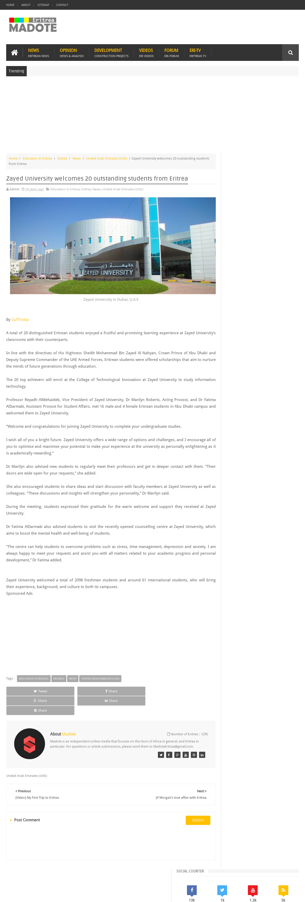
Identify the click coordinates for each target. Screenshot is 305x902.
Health (218, 427)
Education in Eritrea (37, 158)
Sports (270, 427)
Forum (171, 51)
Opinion (72, 51)
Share (63, 690)
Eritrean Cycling (280, 410)
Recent (225, 375)
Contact (62, 5)
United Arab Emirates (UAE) (106, 158)
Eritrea (62, 158)
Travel (82, 868)
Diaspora (59, 868)
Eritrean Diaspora (226, 419)
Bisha (233, 410)
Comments (255, 375)
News (38, 51)
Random (284, 375)
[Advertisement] (152, 117)
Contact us (285, 868)
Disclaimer (291, 894)
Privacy (276, 894)
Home (10, 5)
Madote (46, 894)
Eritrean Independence (261, 419)
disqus (181, 805)
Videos (146, 51)
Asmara (219, 410)
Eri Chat (170, 868)
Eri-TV (198, 51)
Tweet (24, 690)
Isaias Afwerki (237, 427)
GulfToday (20, 318)
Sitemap (43, 5)
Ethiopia (289, 419)
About (26, 5)
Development (111, 51)
